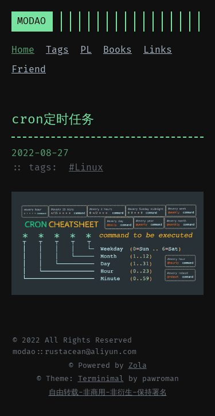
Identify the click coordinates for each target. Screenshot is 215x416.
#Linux (86, 167)
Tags (57, 50)
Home (22, 50)
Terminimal (101, 378)
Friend (28, 69)
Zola (137, 365)
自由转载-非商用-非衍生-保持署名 (108, 392)
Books (117, 50)
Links (157, 50)
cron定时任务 (52, 119)
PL (86, 50)
